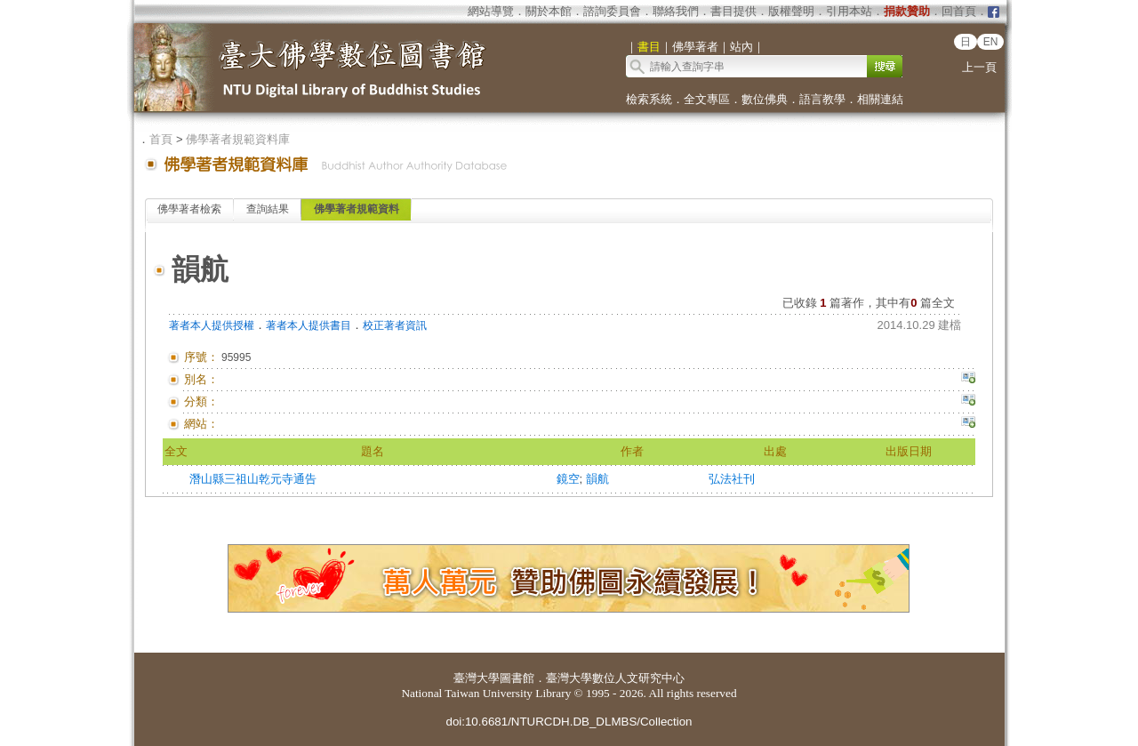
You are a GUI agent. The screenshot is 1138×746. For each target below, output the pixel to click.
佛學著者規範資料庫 (238, 139)
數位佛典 (764, 99)
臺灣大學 (476, 678)
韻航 (597, 478)
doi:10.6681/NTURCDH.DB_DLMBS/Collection (568, 721)
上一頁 (979, 67)
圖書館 (517, 678)
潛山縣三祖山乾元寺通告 (253, 478)
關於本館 (548, 11)
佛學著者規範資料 (356, 209)
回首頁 (959, 11)
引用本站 (849, 11)
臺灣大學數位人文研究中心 (615, 678)
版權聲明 (791, 11)
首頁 (160, 139)
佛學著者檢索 (189, 209)
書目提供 (733, 11)
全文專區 (707, 99)
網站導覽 (491, 11)
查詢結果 (267, 209)
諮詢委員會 (612, 11)
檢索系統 (649, 99)
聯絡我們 (676, 11)
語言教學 (822, 99)
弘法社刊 (732, 478)
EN (990, 42)
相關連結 (880, 99)
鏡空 (568, 478)
